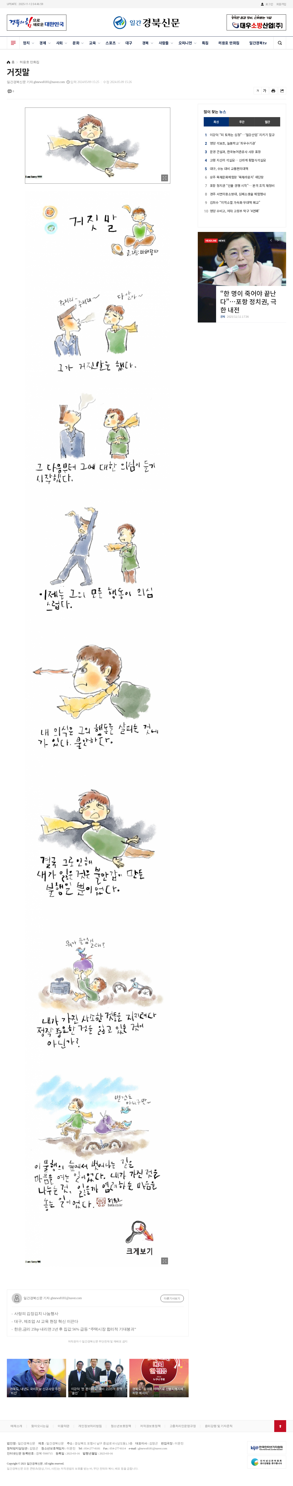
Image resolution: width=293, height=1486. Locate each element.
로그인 (269, 4)
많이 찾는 (215, 111)
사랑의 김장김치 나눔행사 (36, 1313)
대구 (128, 43)
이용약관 (63, 1426)
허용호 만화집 (228, 43)
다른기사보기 (172, 1298)
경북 (145, 43)
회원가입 (281, 4)
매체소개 (16, 1426)
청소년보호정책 (121, 1426)
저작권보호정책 (150, 1426)
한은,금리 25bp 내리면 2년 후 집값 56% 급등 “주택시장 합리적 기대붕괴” (75, 1329)
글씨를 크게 (265, 90)
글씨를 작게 (257, 90)
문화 (76, 43)
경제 (42, 43)
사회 (59, 43)
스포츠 (111, 43)
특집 (205, 43)
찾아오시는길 (40, 1426)
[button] (278, 240)
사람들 (164, 43)
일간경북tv (258, 43)
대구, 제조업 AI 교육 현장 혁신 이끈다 (46, 1321)
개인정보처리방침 (90, 1426)
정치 (26, 43)
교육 (92, 43)
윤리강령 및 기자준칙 (219, 1426)
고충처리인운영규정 (183, 1426)
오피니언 (185, 43)
